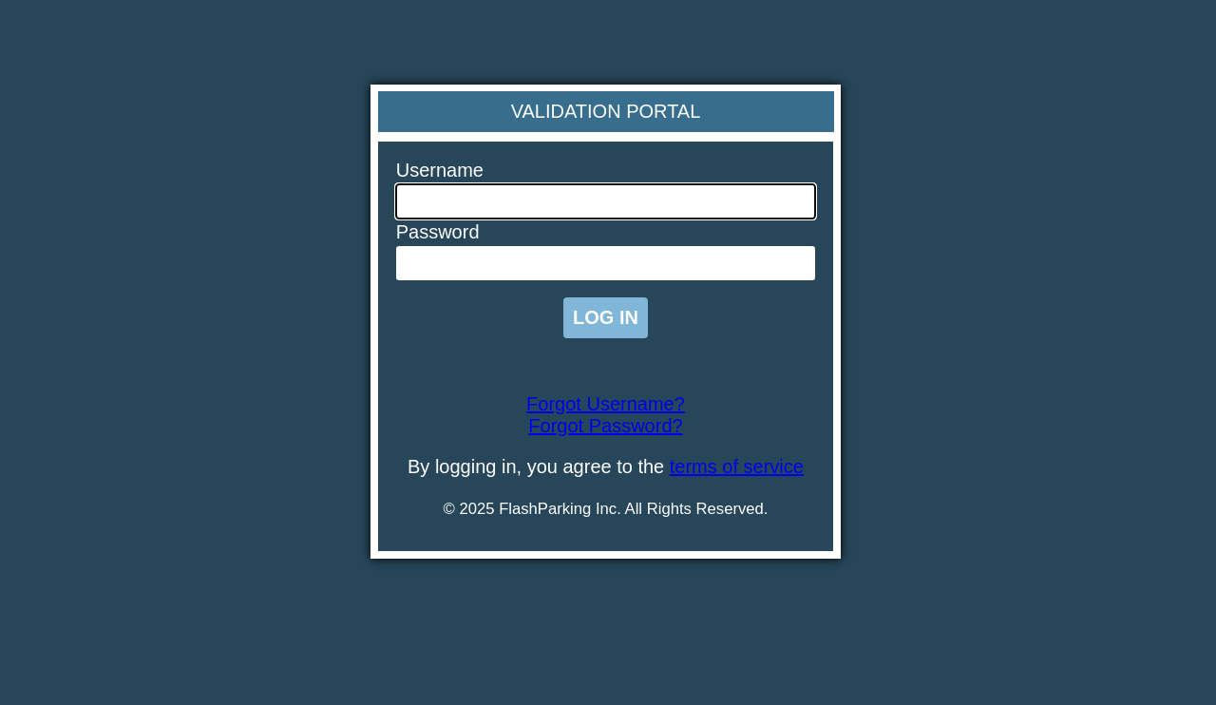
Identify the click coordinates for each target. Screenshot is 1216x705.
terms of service (737, 466)
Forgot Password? (605, 425)
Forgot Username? (605, 403)
